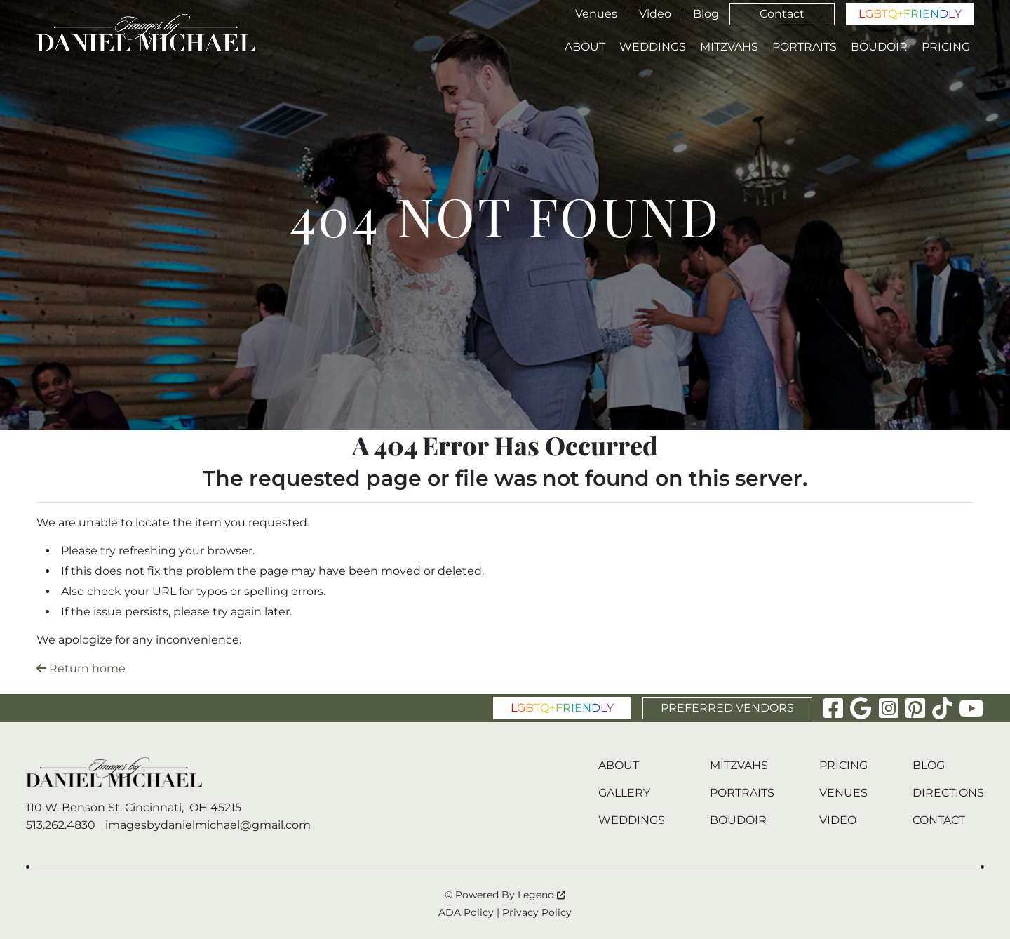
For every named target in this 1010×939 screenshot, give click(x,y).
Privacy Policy (537, 912)
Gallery (624, 792)
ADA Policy (466, 912)
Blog (706, 14)
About (585, 47)
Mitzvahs (729, 47)
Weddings (652, 47)
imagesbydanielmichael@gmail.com (208, 825)
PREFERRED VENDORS (727, 707)
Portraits (804, 47)
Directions (948, 792)
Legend (541, 894)
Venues (596, 14)
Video (655, 14)
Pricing (946, 47)
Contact (782, 13)
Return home (81, 668)
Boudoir (879, 47)
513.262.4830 (60, 825)
